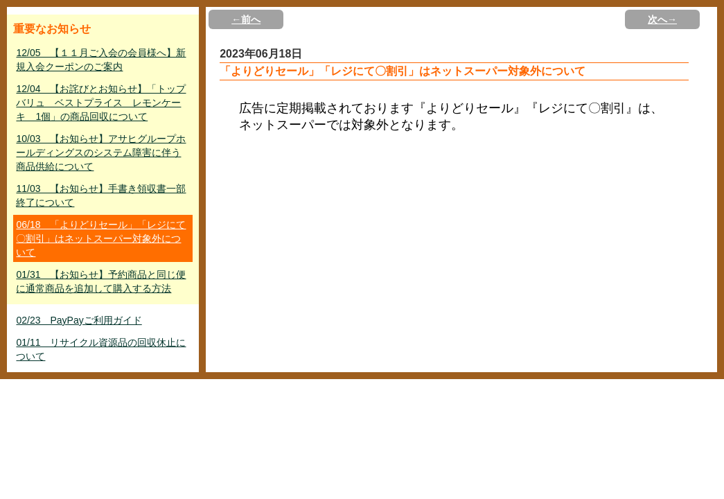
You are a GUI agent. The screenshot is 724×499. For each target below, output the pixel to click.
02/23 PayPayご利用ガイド (78, 320)
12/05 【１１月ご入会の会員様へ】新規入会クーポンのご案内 (101, 59)
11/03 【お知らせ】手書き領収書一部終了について (101, 195)
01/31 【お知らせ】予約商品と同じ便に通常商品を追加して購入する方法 (101, 281)
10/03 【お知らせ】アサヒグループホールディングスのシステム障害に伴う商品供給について (101, 152)
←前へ (246, 19)
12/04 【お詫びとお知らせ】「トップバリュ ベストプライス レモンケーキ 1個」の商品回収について (101, 102)
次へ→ (662, 19)
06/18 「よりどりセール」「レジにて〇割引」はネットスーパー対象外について (101, 238)
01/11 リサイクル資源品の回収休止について (101, 349)
